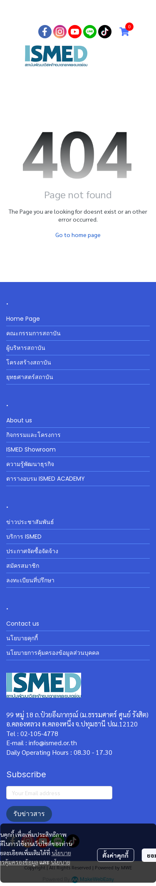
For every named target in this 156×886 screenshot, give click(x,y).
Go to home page (78, 234)
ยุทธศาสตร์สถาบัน (29, 377)
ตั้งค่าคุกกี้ (115, 855)
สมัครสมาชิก (111, 12)
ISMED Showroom (31, 449)
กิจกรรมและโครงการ (33, 435)
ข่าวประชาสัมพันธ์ (30, 522)
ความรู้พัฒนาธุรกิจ (30, 464)
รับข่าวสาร (29, 814)
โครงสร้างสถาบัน (28, 362)
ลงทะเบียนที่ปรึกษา (30, 580)
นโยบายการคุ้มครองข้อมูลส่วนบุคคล (52, 653)
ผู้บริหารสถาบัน (25, 348)
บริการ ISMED (24, 536)
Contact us (22, 623)
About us (19, 420)
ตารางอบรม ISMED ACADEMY (45, 478)
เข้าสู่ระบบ (68, 12)
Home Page (23, 318)
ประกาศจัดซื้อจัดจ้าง (32, 551)
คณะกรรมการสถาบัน (33, 333)
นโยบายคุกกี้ (22, 638)
